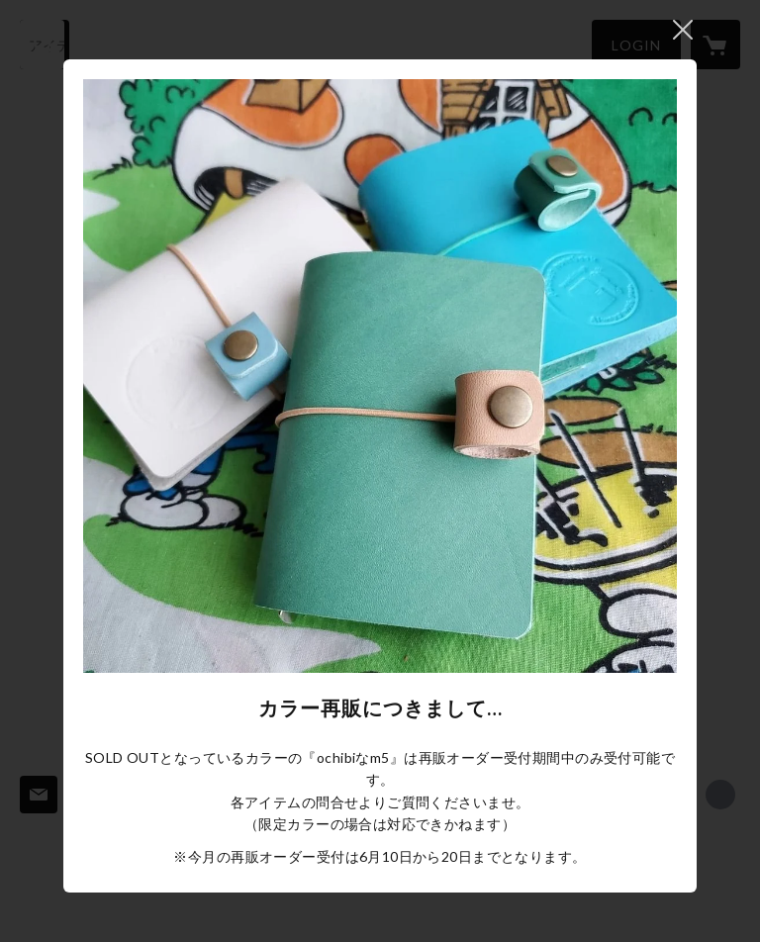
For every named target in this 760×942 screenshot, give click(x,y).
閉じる (683, 30)
